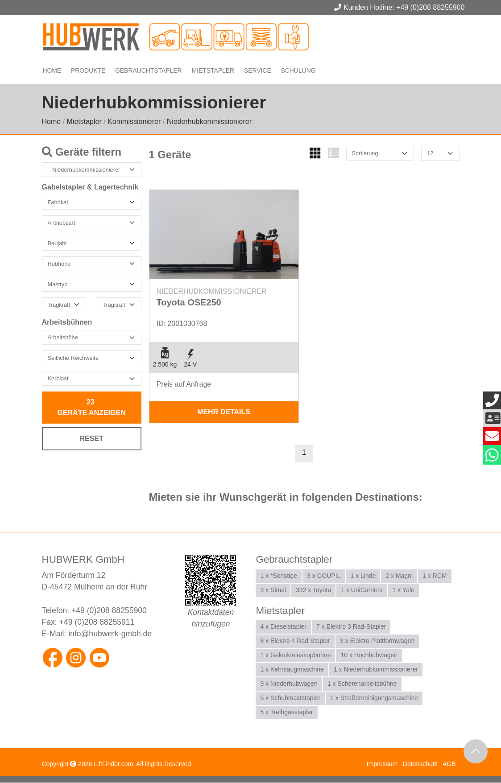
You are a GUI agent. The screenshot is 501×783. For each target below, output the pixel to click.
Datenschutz (420, 764)
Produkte (89, 70)
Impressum (382, 764)
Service (257, 70)
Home (53, 70)
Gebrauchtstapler (148, 70)
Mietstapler (212, 70)
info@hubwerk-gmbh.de (110, 634)
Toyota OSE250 (189, 303)
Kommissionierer (134, 122)
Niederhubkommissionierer (209, 122)
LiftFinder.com (113, 764)
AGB (449, 764)
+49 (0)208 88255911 (97, 622)
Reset (91, 439)
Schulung (298, 70)
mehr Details (223, 412)
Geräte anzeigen (92, 408)
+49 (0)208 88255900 (109, 610)
